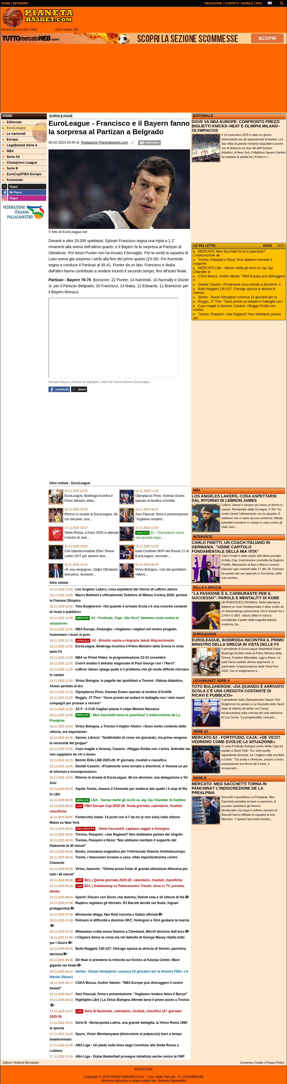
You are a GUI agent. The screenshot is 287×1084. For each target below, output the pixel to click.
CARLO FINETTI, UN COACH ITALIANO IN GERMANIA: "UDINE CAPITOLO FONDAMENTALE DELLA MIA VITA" (231, 547)
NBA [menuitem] (8, 151)
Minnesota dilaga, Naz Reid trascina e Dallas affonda (116, 914)
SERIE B (199, 778)
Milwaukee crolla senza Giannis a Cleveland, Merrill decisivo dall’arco (130, 932)
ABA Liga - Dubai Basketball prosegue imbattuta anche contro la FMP (130, 1056)
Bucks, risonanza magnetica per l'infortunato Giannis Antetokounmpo (130, 851)
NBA (196, 490)
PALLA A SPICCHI (207, 588)
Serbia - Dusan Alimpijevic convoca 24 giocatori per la (237, 297)
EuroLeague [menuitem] (14, 128)
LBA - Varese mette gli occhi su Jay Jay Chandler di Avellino (130, 800)
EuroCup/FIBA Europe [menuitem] (21, 174)
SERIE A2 (200, 731)
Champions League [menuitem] (19, 163)
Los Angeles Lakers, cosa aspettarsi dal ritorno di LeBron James (126, 589)
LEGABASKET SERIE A (211, 681)
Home (7, 116)
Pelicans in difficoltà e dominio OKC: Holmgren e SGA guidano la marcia (132, 920)
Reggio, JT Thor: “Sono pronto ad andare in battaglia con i (240, 301)
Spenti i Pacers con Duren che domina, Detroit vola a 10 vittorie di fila (130, 897)
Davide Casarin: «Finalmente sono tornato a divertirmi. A (239, 284)
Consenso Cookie (251, 1062)
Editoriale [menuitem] (12, 122)
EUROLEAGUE (204, 634)
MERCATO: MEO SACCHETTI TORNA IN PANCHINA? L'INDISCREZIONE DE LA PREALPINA (229, 788)
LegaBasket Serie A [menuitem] (19, 145)
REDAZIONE (143, 1069)
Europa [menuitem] (10, 139)
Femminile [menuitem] (12, 180)
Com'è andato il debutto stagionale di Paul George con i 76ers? (125, 663)
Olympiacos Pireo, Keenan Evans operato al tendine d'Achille (123, 692)
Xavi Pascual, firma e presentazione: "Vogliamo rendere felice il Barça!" (131, 994)
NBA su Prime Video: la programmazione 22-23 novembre (120, 657)
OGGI (267, 246)
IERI (280, 246)
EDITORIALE (203, 116)
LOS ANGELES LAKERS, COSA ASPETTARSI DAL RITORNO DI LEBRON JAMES (234, 498)
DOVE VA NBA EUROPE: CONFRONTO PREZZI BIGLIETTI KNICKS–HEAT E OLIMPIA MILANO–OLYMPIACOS (236, 126)
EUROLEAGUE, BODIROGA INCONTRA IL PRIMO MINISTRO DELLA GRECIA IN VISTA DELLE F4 (238, 642)
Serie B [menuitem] (10, 168)
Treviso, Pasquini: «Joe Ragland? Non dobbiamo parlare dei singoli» (129, 834)
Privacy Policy (275, 1062)
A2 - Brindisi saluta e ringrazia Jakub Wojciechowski (124, 640)
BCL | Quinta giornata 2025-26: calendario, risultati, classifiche (129, 880)
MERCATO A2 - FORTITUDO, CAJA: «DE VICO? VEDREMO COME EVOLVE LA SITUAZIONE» (236, 739)
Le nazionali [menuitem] (14, 134)
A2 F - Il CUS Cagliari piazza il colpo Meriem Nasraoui (117, 709)
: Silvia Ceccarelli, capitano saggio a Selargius (122, 829)
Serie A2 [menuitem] (11, 157)
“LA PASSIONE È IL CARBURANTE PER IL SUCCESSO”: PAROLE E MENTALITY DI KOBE (235, 595)
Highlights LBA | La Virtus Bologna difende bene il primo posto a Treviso (132, 1000)
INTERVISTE (202, 537)
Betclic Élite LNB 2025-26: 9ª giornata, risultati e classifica (120, 760)
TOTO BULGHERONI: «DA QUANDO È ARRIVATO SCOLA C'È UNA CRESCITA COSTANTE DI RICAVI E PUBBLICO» (238, 690)
